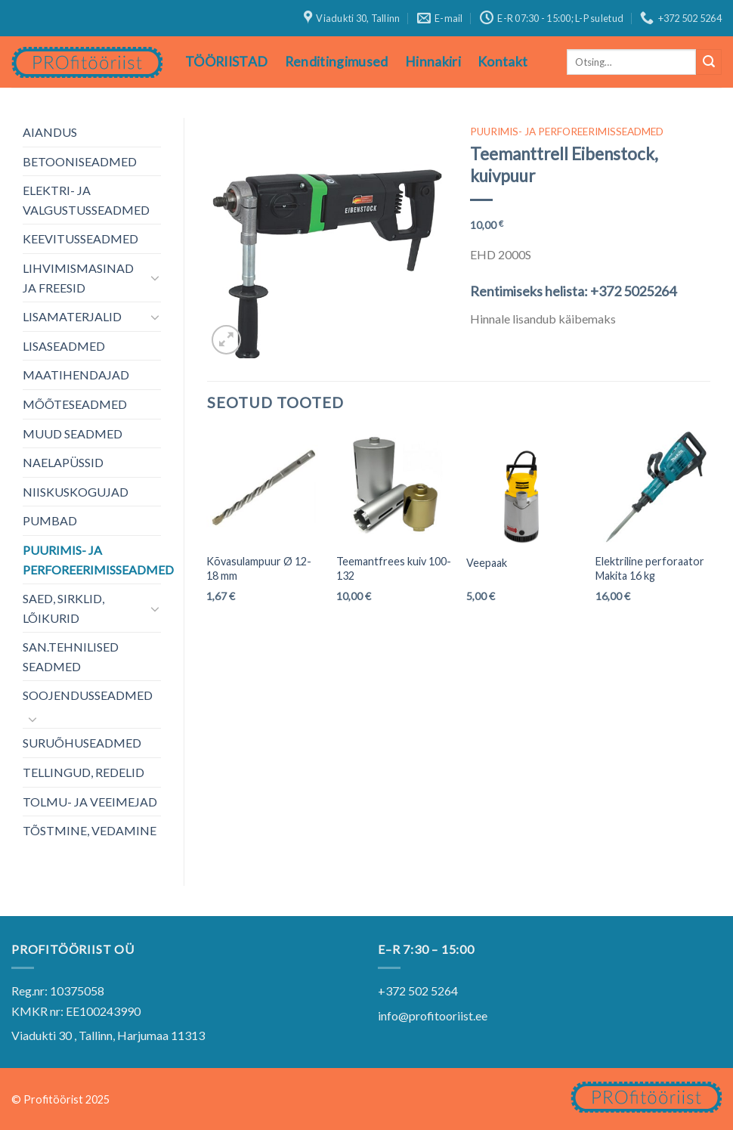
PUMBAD (50, 520)
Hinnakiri (433, 62)
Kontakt (502, 62)
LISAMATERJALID (72, 316)
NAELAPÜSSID (63, 462)
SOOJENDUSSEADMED (88, 695)
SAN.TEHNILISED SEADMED (71, 656)
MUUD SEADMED (72, 433)
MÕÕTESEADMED (75, 404)
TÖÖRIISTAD (226, 62)
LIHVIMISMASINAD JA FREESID (78, 278)
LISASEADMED (64, 346)
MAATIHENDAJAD (76, 374)
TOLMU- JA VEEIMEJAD (90, 801)
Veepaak (486, 562)
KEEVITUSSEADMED (80, 238)
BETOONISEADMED (80, 161)
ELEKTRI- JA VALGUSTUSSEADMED (86, 200)
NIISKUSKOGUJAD (75, 492)
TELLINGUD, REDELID (83, 772)
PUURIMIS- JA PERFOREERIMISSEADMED (98, 560)
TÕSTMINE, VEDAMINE (89, 830)
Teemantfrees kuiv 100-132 (393, 568)
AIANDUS (50, 132)
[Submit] (709, 62)
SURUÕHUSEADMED (82, 742)
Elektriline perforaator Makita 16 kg (649, 568)
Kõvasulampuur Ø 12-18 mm (258, 568)
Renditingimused (336, 62)
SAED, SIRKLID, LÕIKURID (63, 608)
